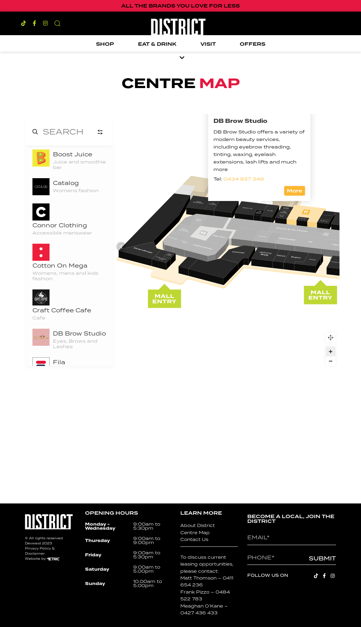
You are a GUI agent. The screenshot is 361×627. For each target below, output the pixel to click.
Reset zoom (330, 337)
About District (197, 525)
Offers (252, 44)
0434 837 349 (212, 277)
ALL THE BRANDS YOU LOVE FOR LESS (180, 5)
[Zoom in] (330, 351)
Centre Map (195, 533)
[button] (57, 23)
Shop (105, 44)
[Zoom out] (330, 361)
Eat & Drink (157, 44)
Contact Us (194, 539)
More (263, 289)
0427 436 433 (199, 613)
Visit (208, 44)
